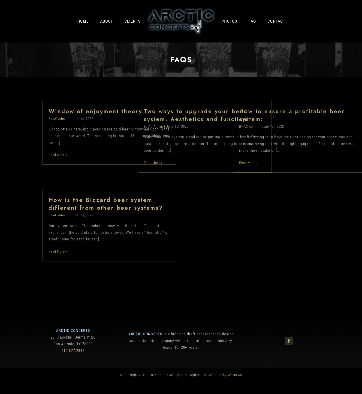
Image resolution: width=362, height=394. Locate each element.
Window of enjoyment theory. (96, 111)
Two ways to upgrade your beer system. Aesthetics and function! (197, 115)
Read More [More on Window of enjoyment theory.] (56, 155)
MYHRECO (234, 375)
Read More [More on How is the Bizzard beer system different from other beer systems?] (56, 252)
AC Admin (60, 119)
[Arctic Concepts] (181, 8)
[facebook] (289, 341)
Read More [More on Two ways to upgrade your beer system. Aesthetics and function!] (152, 163)
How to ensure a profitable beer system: (292, 115)
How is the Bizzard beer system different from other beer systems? (105, 204)
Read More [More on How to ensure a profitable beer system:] (247, 163)
